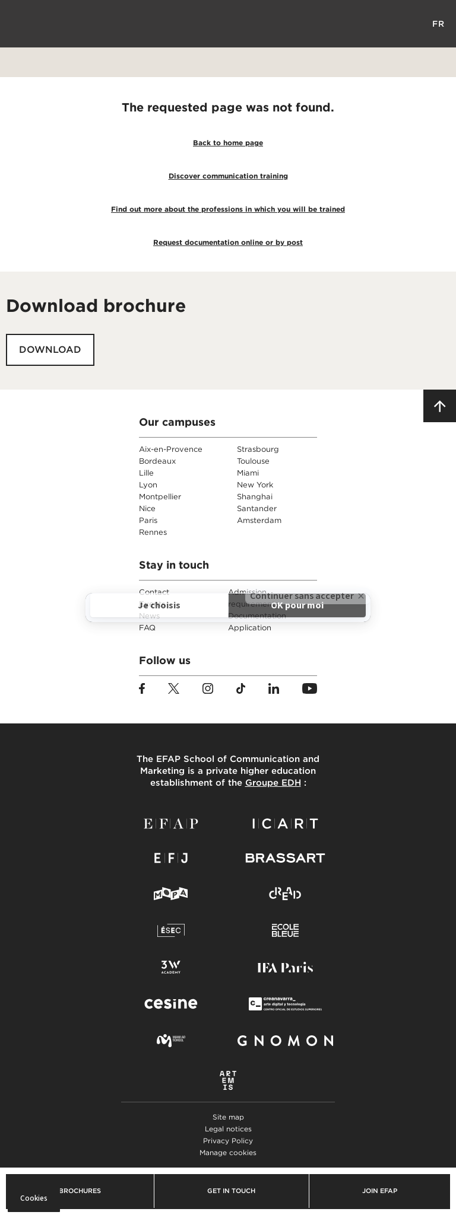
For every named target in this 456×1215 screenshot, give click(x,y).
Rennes (153, 532)
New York (255, 484)
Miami (248, 472)
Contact (154, 592)
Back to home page (228, 142)
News (149, 615)
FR (438, 23)
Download (50, 349)
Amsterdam (259, 520)
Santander (257, 508)
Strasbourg (258, 449)
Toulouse (253, 461)
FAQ (147, 627)
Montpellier (160, 496)
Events (152, 603)
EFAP (228, 23)
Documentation (257, 615)
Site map (228, 1116)
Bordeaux (157, 461)
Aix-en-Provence (170, 449)
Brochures (80, 1191)
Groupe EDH (273, 782)
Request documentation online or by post (228, 242)
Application (249, 627)
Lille (146, 472)
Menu (18, 23)
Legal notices (228, 1128)
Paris (148, 520)
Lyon (148, 484)
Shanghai (255, 496)
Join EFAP (379, 1191)
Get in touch (231, 1191)
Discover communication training (228, 175)
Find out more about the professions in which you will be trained (228, 209)
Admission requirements (253, 598)
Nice (147, 508)
